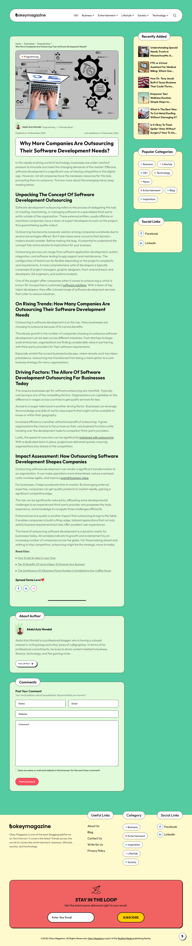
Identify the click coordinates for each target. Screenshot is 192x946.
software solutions (74, 285)
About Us (93, 826)
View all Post (26, 663)
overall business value (74, 478)
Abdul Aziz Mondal (31, 126)
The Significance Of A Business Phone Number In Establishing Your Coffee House (64, 570)
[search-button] (175, 15)
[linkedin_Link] (170, 834)
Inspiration (148, 199)
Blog (171, 190)
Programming (43, 43)
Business (88, 15)
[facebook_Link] (170, 827)
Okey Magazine (96, 938)
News (145, 181)
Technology (160, 15)
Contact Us (94, 838)
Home (18, 43)
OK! (76, 15)
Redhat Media (125, 938)
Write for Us (95, 844)
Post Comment (27, 781)
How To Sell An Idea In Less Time (37, 558)
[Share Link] (18, 588)
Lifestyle (127, 15)
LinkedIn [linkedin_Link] (147, 243)
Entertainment (108, 15)
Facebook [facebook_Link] (148, 234)
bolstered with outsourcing (97, 437)
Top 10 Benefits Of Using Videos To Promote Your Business (51, 564)
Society (143, 15)
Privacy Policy (96, 850)
